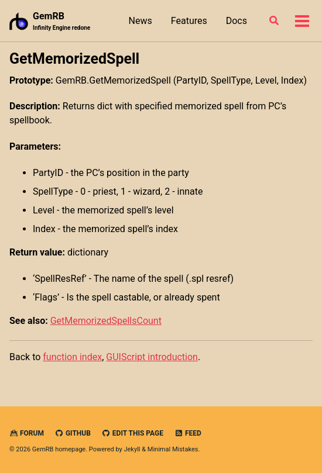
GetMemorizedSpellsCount (106, 320)
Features (189, 20)
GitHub (73, 433)
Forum (26, 433)
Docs (236, 20)
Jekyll (132, 449)
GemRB (61, 21)
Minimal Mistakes (173, 449)
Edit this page (132, 433)
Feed (187, 433)
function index (72, 356)
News (140, 20)
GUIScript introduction (152, 356)
